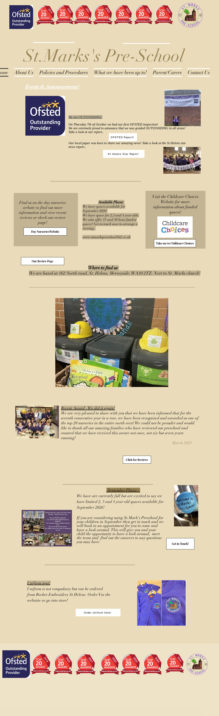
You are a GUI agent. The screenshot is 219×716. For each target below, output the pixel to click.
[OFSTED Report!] (123, 137)
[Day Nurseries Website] (45, 231)
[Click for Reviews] (137, 460)
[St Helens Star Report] (123, 154)
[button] (111, 342)
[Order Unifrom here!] (98, 612)
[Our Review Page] (42, 261)
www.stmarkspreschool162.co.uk (106, 237)
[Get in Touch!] (180, 543)
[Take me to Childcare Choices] (175, 243)
